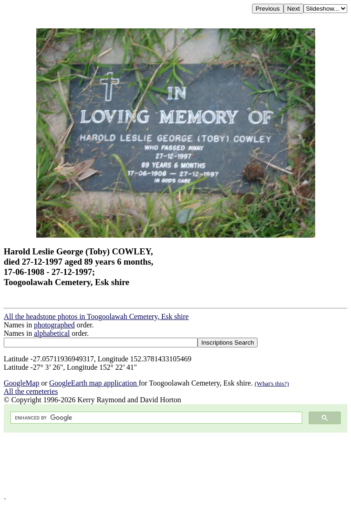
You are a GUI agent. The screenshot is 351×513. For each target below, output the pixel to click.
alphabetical (52, 333)
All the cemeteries (31, 391)
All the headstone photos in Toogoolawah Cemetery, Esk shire (96, 316)
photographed (54, 325)
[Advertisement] (175, 465)
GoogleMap (21, 383)
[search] (155, 417)
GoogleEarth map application (94, 383)
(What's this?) (272, 383)
